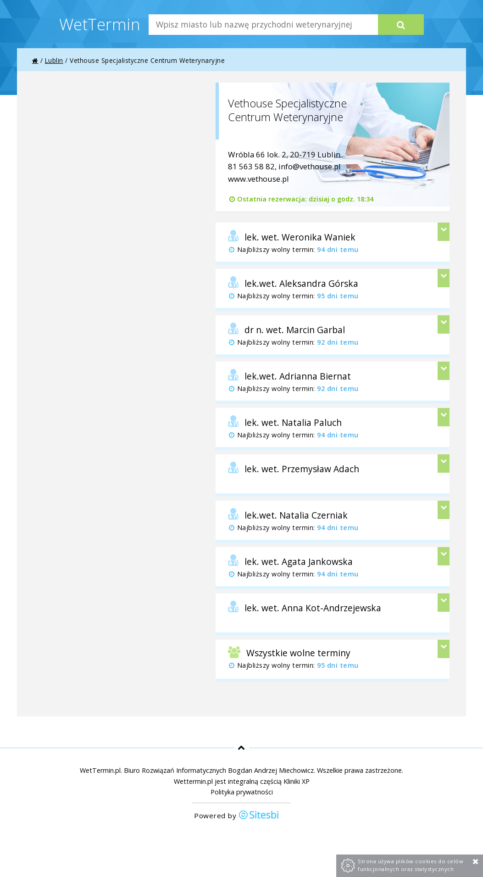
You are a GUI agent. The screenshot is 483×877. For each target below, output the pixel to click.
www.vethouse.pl (258, 178)
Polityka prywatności (242, 792)
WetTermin (99, 24)
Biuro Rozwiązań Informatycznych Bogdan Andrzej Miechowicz (219, 770)
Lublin (54, 60)
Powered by (236, 815)
